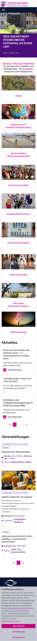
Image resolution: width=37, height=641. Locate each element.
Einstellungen (18, 631)
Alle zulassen (18, 626)
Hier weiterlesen (12, 369)
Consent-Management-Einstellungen (20, 608)
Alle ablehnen (18, 637)
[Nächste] (26, 425)
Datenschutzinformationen (11, 621)
